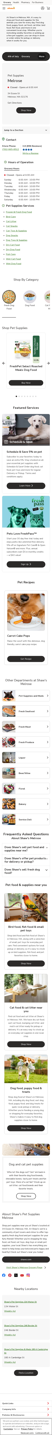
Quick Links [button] (26, 1403)
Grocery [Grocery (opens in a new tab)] (7, 2)
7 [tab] (33, 396)
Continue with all (42, 1433)
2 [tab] (19, 396)
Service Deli (31, 820)
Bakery (31, 804)
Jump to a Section (26, 130)
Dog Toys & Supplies (16, 240)
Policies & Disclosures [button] (26, 1415)
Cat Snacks (12, 226)
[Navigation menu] (4, 8)
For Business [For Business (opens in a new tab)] (37, 2)
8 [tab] (35, 396)
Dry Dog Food (13, 249)
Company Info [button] (26, 1409)
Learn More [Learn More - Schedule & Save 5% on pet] (32, 485)
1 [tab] (16, 396)
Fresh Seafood (31, 711)
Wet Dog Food (13, 263)
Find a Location (28, 1372)
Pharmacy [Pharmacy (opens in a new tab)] (25, 2)
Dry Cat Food (13, 244)
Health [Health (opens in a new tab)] (16, 2)
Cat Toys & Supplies (16, 230)
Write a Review (30, 153)
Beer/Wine (31, 773)
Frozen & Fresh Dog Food (19, 212)
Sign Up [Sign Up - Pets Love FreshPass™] (33, 564)
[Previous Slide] (4, 363)
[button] (42, 8)
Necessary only (27, 1433)
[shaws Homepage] (11, 8)
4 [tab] (24, 396)
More (41, 56)
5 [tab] (27, 396)
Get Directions (15, 102)
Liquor (31, 758)
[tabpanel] (26, 361)
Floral (31, 789)
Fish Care (11, 254)
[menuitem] (13, 56)
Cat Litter (11, 221)
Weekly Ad (10, 1311)
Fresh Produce (31, 742)
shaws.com (35, 1259)
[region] (26, 1426)
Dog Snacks (12, 235)
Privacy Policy (27, 1429)
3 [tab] (22, 396)
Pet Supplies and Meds (31, 696)
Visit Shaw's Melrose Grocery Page (28, 1267)
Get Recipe (33, 658)
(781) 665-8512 (10, 149)
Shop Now (26, 110)
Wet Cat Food (13, 259)
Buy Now (32, 382)
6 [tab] (30, 396)
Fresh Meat (31, 727)
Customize (8, 1429)
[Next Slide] (48, 363)
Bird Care (11, 216)
